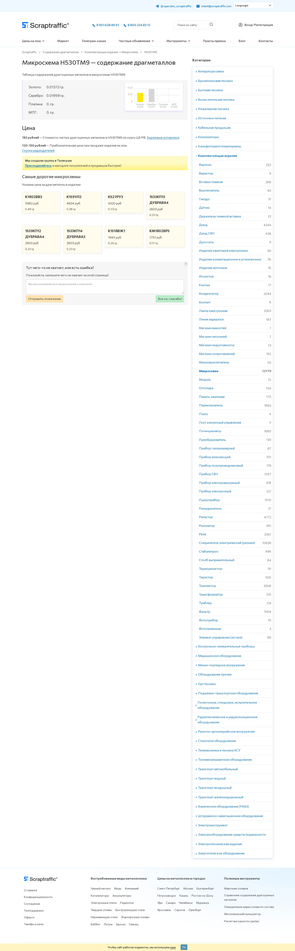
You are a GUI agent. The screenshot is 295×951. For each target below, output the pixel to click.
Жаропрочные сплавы (135, 917)
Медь (117, 888)
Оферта (29, 917)
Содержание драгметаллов (61, 52)
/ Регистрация (262, 25)
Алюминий (132, 888)
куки (173, 947)
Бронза (120, 924)
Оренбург (195, 910)
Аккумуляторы (121, 895)
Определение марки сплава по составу (249, 906)
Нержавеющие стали (104, 917)
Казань (183, 895)
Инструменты (177, 41)
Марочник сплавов (236, 888)
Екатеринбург (205, 888)
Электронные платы (104, 902)
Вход (248, 25)
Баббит (95, 924)
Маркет (63, 41)
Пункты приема (214, 41)
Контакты (266, 41)
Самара (170, 902)
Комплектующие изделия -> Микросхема (111, 52)
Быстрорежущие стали (130, 910)
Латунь (108, 924)
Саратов (179, 910)
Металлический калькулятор (242, 914)
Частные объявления (134, 41)
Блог (242, 41)
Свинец (134, 924)
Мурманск (202, 902)
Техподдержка (34, 910)
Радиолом (127, 902)
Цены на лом (31, 41)
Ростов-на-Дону (202, 895)
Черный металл (101, 888)
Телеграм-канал (94, 41)
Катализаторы (100, 895)
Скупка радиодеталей (38, 150)
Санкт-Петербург (168, 888)
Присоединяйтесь (38, 165)
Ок (184, 947)
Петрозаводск (166, 895)
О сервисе (30, 890)
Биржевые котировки (163, 137)
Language (243, 6)
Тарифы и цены (34, 924)
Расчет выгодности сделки (241, 921)
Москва (188, 888)
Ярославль (164, 910)
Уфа (159, 902)
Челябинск (186, 902)
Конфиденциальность (38, 897)
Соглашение (32, 903)
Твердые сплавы (101, 910)
